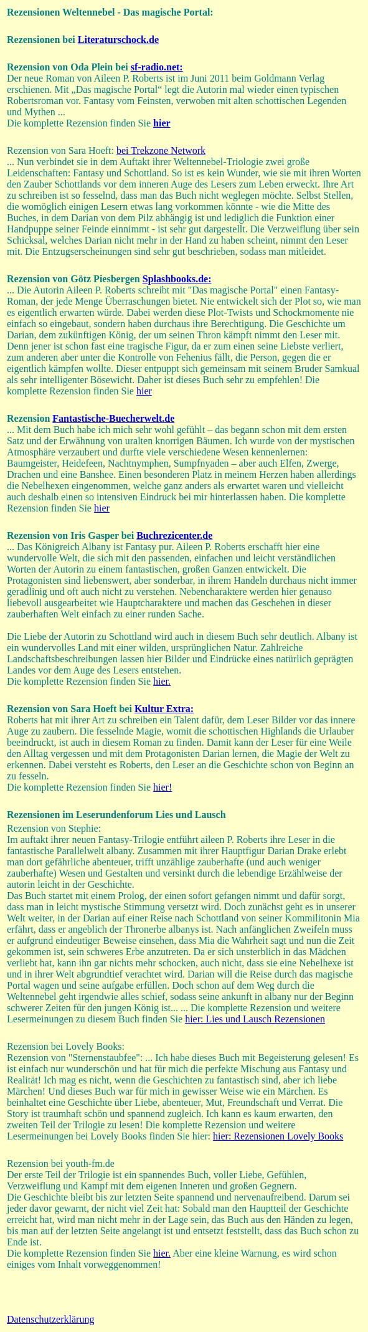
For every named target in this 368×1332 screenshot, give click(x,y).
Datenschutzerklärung (50, 1319)
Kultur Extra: (164, 708)
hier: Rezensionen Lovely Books (278, 1136)
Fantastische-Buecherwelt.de (113, 418)
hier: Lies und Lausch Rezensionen (255, 1019)
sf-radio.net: (157, 67)
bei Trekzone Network (160, 150)
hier (144, 391)
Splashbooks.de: (177, 279)
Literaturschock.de (118, 39)
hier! (162, 787)
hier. (162, 681)
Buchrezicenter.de (174, 535)
